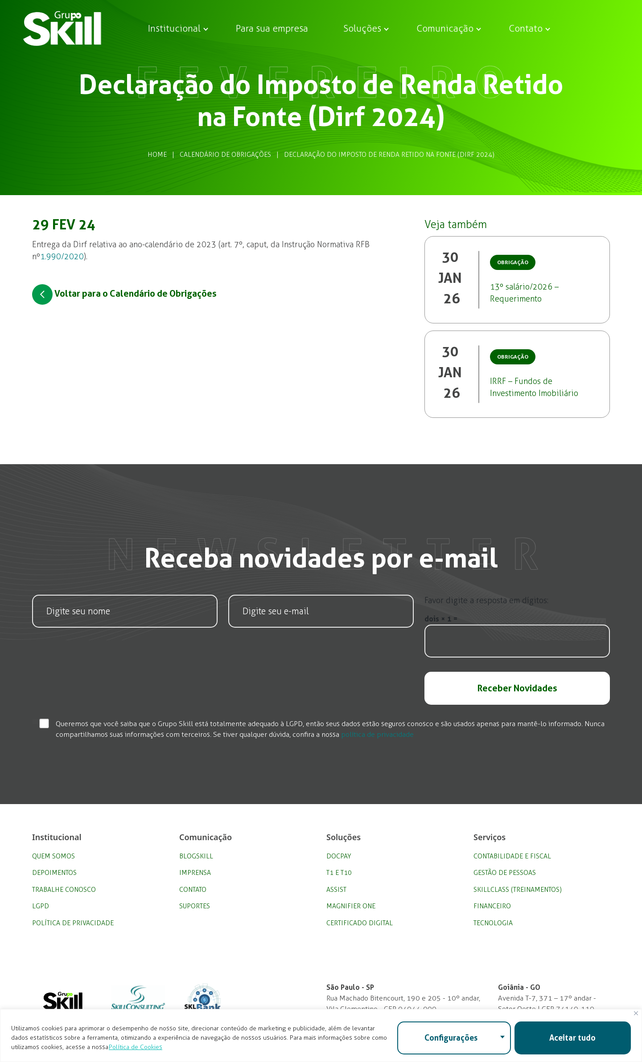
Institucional (174, 28)
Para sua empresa (272, 28)
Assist (336, 890)
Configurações (450, 1037)
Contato (526, 28)
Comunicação (444, 28)
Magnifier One (350, 906)
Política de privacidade (73, 923)
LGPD (40, 906)
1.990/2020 (62, 256)
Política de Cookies (135, 1047)
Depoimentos (54, 873)
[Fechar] (636, 1013)
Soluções (362, 28)
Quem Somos (53, 856)
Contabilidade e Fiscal (512, 856)
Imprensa (195, 873)
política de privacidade (377, 734)
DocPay (338, 856)
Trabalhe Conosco (64, 890)
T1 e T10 (339, 873)
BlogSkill (196, 856)
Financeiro (492, 906)
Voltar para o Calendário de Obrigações (124, 294)
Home (157, 155)
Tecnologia (493, 923)
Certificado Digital (359, 923)
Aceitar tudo (572, 1037)
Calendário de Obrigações (225, 155)
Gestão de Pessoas (504, 873)
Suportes (194, 906)
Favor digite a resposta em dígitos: (486, 600)
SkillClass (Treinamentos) (517, 890)
